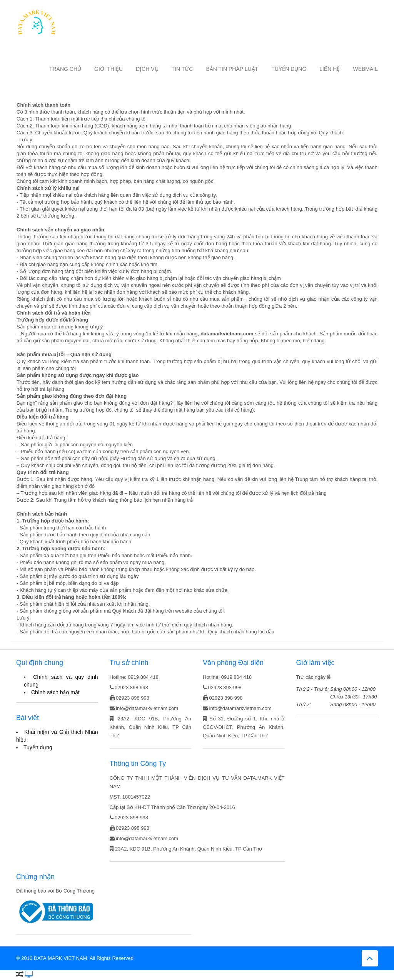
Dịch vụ (147, 69)
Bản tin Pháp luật (232, 69)
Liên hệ (329, 69)
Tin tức (182, 69)
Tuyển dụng (288, 69)
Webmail (365, 69)
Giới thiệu (108, 69)
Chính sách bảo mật (55, 692)
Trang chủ (65, 69)
